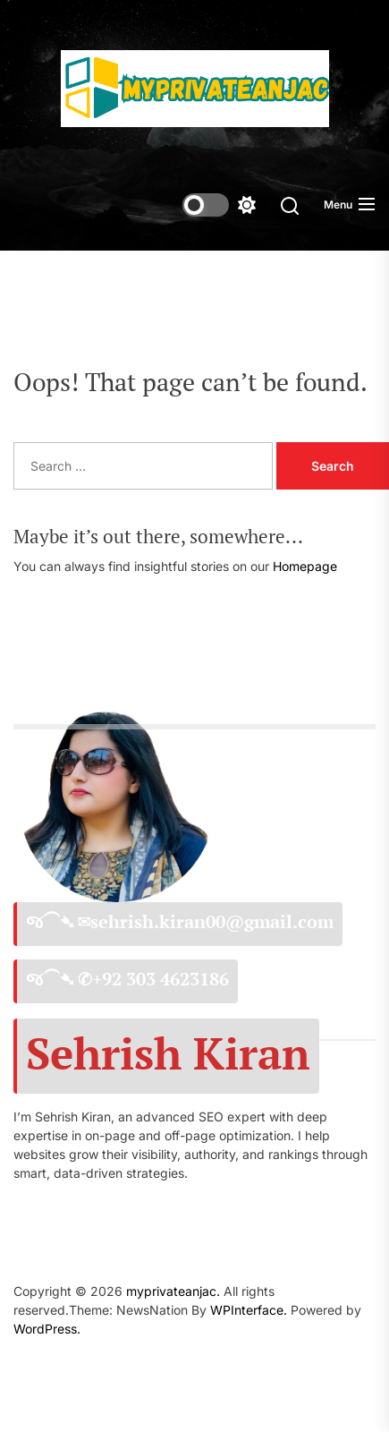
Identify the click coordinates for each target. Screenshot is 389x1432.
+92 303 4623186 (160, 979)
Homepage (305, 566)
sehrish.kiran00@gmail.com (212, 922)
